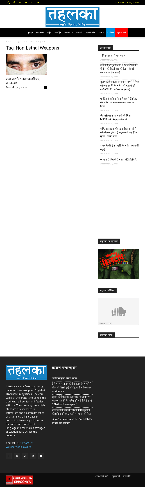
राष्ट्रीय (49, 32)
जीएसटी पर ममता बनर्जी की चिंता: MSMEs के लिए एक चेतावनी (115, 117)
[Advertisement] (121, 204)
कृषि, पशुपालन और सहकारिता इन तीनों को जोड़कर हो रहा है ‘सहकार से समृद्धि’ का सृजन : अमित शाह (119, 132)
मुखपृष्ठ (30, 32)
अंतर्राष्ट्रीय (58, 32)
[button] (8, 2)
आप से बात (40, 32)
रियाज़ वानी (10, 87)
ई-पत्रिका (110, 32)
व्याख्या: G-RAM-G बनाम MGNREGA (118, 159)
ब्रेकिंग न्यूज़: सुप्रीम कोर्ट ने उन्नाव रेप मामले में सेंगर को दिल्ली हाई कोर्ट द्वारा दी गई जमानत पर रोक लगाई (118, 69)
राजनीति (79, 32)
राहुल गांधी (116, 476)
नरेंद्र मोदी (126, 476)
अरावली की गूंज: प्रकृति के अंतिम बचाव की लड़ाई (119, 147)
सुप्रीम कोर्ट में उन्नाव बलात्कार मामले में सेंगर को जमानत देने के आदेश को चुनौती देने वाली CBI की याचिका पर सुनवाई (119, 85)
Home (9, 41)
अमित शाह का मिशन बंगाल (112, 55)
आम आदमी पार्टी (101, 476)
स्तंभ (102, 32)
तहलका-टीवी (121, 32)
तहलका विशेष (90, 32)
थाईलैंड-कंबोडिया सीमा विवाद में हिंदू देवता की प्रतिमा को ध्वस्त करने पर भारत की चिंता (119, 102)
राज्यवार (68, 32)
